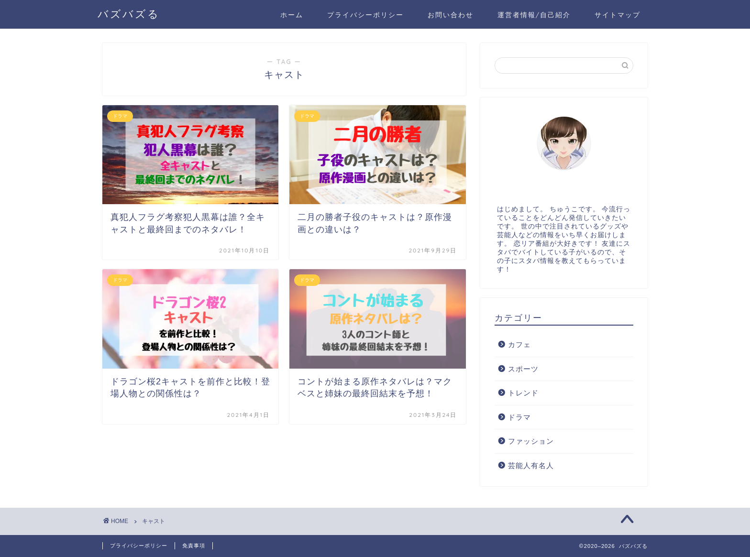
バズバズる (129, 13)
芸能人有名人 (531, 465)
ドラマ (519, 417)
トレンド (523, 393)
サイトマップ (617, 15)
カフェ (519, 344)
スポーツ (523, 369)
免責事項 (193, 545)
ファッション (531, 441)
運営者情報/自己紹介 (534, 15)
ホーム (291, 15)
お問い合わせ (451, 15)
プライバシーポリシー (365, 15)
